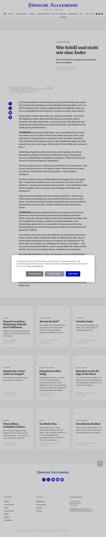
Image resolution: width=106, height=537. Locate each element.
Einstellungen (54, 274)
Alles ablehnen (34, 274)
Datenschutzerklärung (35, 266)
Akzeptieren (73, 274)
